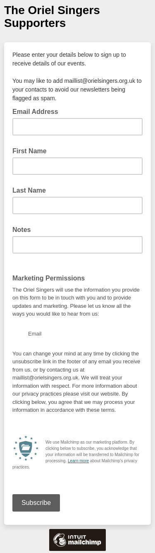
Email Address (37, 111)
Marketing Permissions (48, 278)
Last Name (29, 190)
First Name (29, 151)
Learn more (78, 461)
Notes (21, 229)
